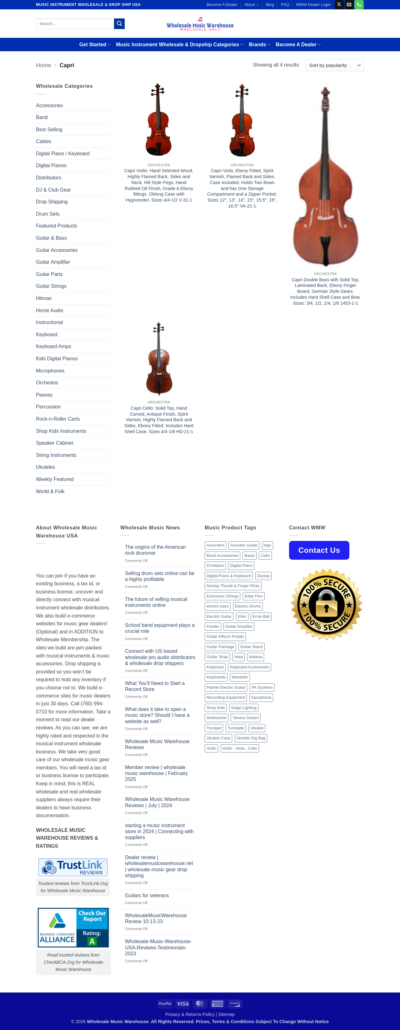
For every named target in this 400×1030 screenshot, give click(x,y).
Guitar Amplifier (53, 262)
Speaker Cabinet (54, 443)
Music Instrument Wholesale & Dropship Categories (179, 45)
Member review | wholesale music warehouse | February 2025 (156, 773)
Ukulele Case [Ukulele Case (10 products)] (218, 738)
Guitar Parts (49, 274)
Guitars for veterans (147, 895)
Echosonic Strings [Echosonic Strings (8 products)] (222, 596)
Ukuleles (45, 467)
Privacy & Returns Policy (190, 1014)
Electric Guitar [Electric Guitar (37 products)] (219, 616)
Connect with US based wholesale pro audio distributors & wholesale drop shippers (160, 657)
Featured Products (56, 225)
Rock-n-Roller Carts (58, 419)
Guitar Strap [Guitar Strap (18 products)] (217, 656)
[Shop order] (334, 65)
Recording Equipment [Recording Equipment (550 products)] (226, 697)
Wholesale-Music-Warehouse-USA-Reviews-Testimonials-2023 (158, 947)
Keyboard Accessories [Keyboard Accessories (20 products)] (249, 667)
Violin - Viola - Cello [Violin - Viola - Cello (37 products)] (239, 748)
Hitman (44, 298)
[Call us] (358, 4)
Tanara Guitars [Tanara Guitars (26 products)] (245, 717)
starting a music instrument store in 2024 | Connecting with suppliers (159, 831)
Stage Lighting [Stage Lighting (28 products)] (244, 707)
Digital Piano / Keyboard (63, 153)
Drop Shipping (52, 201)
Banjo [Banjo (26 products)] (249, 555)
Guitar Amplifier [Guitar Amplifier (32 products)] (238, 626)
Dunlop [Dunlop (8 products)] (263, 575)
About (251, 5)
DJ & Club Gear (53, 189)
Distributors (48, 177)
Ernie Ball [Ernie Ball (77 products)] (261, 616)
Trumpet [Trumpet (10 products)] (214, 728)
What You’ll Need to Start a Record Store (155, 686)
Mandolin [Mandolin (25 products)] (240, 677)
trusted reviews (74, 955)
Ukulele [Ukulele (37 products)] (257, 728)
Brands (259, 45)
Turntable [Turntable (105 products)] (236, 728)
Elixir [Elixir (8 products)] (242, 616)
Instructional (49, 322)
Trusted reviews (54, 883)
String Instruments (56, 455)
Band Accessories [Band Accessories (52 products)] (222, 555)
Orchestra (47, 382)
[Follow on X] (339, 4)
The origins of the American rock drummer (155, 550)
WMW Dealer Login (313, 4)
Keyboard (47, 334)
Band (42, 117)
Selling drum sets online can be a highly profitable (159, 576)
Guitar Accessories (57, 250)
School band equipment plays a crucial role (160, 628)
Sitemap (226, 1014)
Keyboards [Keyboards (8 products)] (216, 677)
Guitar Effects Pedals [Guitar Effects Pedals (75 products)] (225, 636)
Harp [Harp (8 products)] (238, 656)
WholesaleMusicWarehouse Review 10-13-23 (156, 918)
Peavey (44, 395)
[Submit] (119, 23)
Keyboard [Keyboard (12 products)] (215, 667)
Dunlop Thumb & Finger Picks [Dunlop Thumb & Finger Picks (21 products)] (233, 585)
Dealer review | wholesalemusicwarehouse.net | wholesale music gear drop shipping (159, 866)
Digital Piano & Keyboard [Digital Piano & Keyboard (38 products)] (229, 575)
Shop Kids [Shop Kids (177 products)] (216, 707)
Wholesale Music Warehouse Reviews (157, 744)
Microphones (50, 370)
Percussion (48, 406)
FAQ (285, 4)
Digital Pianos (51, 165)
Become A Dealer (222, 4)
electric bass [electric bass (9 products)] (218, 606)
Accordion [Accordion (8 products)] (215, 545)
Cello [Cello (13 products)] (265, 555)
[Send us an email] (349, 4)
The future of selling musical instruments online (156, 602)
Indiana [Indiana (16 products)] (255, 656)
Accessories (49, 105)
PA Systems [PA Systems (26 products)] (262, 687)
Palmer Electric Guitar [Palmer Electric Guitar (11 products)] (226, 687)
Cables (44, 141)
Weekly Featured (55, 479)
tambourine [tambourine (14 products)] (217, 717)
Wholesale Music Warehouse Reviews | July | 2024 (157, 802)
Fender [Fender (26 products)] (213, 626)
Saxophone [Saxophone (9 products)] (261, 697)
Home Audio (49, 310)
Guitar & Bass (51, 238)
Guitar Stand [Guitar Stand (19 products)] (251, 646)
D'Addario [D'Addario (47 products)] (215, 565)
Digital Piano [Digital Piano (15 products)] (241, 565)
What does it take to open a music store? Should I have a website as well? (157, 715)
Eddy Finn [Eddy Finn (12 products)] (254, 596)
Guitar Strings (51, 286)
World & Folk (50, 491)
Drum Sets (48, 214)
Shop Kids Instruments (61, 431)
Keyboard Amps (53, 346)
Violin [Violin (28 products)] (211, 748)
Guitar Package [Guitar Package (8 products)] (220, 646)
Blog (270, 4)
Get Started (94, 45)
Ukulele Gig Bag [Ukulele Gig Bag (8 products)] (251, 738)
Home (43, 65)
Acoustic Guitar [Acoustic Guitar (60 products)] (244, 545)
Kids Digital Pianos (57, 358)
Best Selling (49, 129)
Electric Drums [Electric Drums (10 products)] (248, 606)
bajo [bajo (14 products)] (267, 545)
